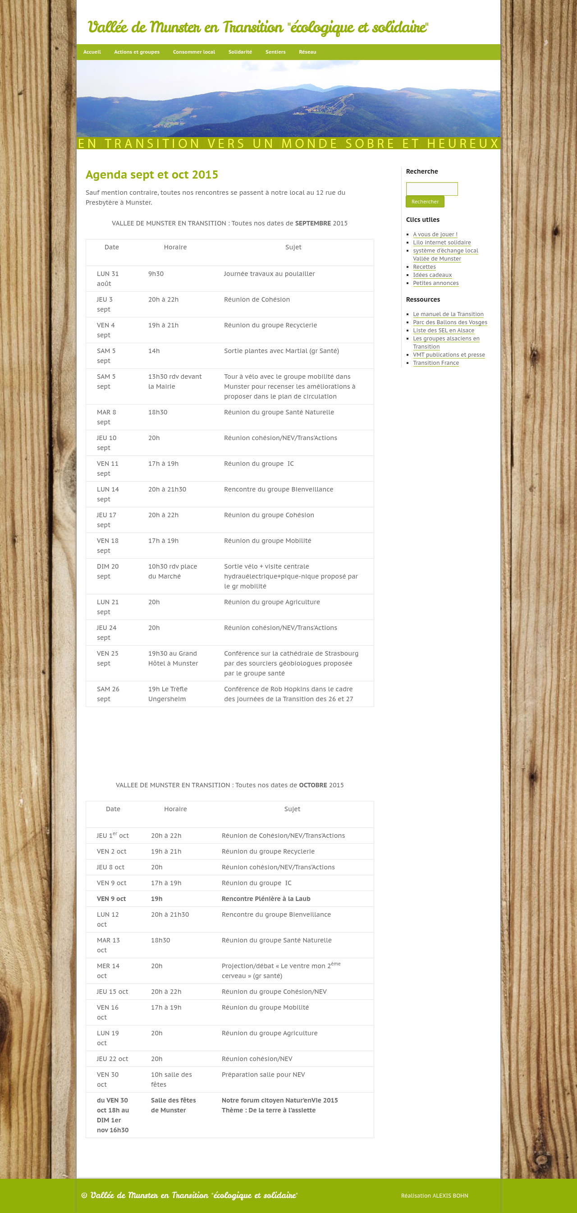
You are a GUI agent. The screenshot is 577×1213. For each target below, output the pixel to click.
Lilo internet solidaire (442, 242)
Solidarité (240, 52)
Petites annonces (436, 283)
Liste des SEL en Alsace (444, 330)
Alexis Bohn (450, 1195)
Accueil (92, 52)
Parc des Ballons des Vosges (450, 322)
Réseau (307, 52)
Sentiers (275, 52)
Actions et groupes (137, 52)
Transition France (436, 362)
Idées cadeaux (432, 274)
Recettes (424, 266)
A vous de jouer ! (435, 234)
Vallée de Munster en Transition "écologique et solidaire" (258, 27)
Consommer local (194, 52)
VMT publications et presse (449, 354)
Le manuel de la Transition (448, 314)
